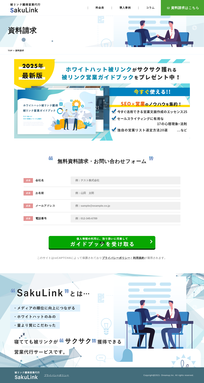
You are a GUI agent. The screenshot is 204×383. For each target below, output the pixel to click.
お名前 (34, 193)
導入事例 (125, 7)
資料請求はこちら (183, 8)
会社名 (34, 180)
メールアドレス (39, 205)
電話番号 (35, 218)
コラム (150, 7)
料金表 (100, 7)
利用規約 (138, 257)
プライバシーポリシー (116, 257)
